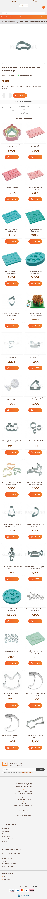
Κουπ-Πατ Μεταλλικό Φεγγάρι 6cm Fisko (11, 736)
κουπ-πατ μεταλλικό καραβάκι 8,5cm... (35, 398)
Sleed (35, 886)
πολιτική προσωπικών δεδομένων (29, 772)
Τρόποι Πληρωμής (6, 855)
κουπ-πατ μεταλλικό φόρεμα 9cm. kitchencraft (12, 525)
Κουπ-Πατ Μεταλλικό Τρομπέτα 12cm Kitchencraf (35, 567)
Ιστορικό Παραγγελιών (7, 866)
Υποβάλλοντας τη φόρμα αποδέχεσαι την (20, 772)
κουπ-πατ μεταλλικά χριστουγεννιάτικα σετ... (11, 652)
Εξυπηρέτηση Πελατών (8, 861)
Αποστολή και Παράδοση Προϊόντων (11, 853)
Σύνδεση (13, 1)
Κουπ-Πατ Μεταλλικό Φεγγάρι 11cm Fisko (35, 694)
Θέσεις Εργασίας (6, 836)
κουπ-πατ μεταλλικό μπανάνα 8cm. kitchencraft (35, 525)
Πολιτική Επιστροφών (7, 858)
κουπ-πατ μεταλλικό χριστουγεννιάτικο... (11, 356)
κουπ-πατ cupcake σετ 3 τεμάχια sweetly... (12, 145)
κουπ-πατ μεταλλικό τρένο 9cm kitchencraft (12, 441)
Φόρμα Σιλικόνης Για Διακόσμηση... (11, 609)
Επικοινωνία (5, 841)
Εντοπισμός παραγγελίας (24, 815)
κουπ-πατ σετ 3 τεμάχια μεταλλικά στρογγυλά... (35, 441)
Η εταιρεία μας (5, 828)
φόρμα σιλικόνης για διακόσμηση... (35, 145)
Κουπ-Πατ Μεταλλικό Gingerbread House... (35, 314)
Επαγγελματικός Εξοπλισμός (9, 863)
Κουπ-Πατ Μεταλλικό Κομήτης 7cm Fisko (35, 736)
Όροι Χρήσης (5, 831)
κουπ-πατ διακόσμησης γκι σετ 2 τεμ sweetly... (11, 398)
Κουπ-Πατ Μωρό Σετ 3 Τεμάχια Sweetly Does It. (12, 483)
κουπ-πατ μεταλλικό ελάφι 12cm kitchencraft (35, 483)
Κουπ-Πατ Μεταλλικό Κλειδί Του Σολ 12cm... (12, 567)
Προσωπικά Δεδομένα (7, 833)
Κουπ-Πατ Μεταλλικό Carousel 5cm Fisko (12, 694)
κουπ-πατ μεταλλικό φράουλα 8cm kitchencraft (11, 314)
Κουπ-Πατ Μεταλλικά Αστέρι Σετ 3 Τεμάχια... (35, 609)
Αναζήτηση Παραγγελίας (8, 838)
